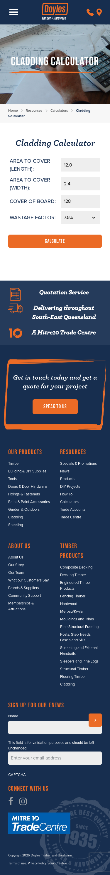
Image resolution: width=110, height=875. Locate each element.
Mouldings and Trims (77, 619)
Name (13, 716)
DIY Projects (70, 486)
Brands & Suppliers (23, 588)
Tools (12, 479)
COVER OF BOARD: (33, 201)
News (65, 471)
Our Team (16, 572)
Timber (14, 463)
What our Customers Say (28, 580)
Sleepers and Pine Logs (79, 661)
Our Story (16, 565)
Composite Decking (76, 567)
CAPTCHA (17, 774)
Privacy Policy (37, 863)
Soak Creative (57, 863)
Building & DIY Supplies (27, 471)
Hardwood (68, 604)
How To (66, 494)
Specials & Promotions (78, 463)
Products (67, 479)
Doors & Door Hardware (27, 486)
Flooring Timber (73, 676)
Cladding (15, 517)
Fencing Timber (72, 596)
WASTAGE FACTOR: (33, 217)
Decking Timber (73, 575)
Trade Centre (70, 517)
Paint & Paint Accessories (29, 502)
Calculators (59, 110)
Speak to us (55, 406)
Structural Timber (74, 669)
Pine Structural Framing (79, 626)
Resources (34, 110)
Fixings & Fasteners (24, 494)
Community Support (24, 595)
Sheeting (15, 525)
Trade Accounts (72, 509)
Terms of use (17, 863)
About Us (15, 557)
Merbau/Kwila (71, 611)
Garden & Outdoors (24, 509)
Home (13, 110)
